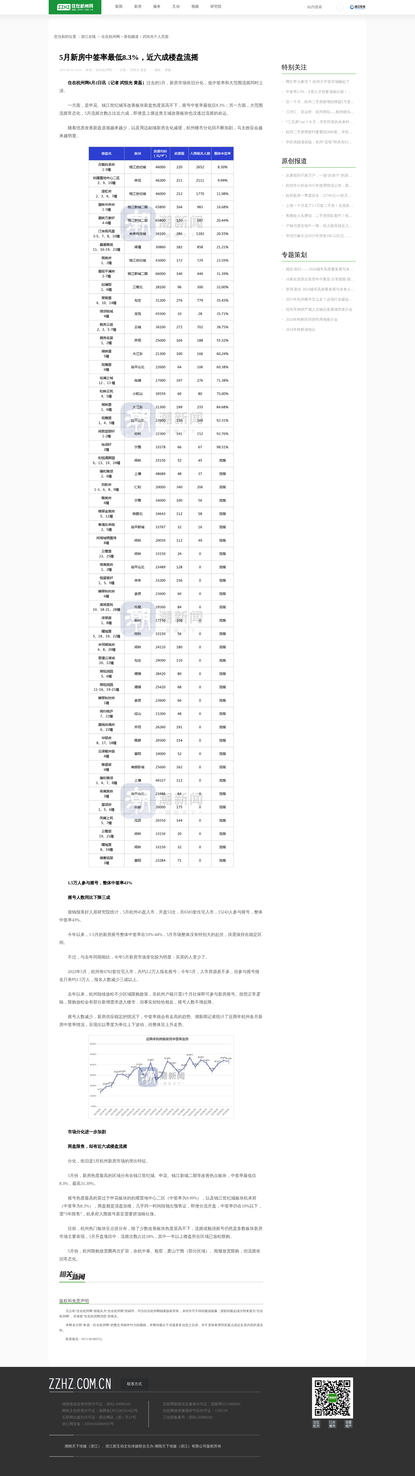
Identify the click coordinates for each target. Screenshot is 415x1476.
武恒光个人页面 (156, 37)
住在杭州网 (110, 37)
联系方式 (134, 1384)
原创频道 (131, 37)
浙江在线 (88, 37)
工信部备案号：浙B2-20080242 (188, 1417)
